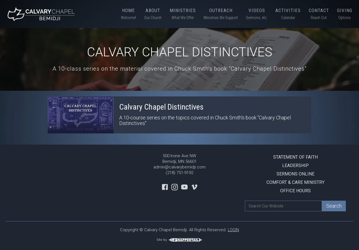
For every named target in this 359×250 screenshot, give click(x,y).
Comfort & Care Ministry (295, 182)
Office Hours (295, 190)
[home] (42, 14)
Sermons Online (295, 174)
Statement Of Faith (295, 157)
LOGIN (233, 230)
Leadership (295, 165)
